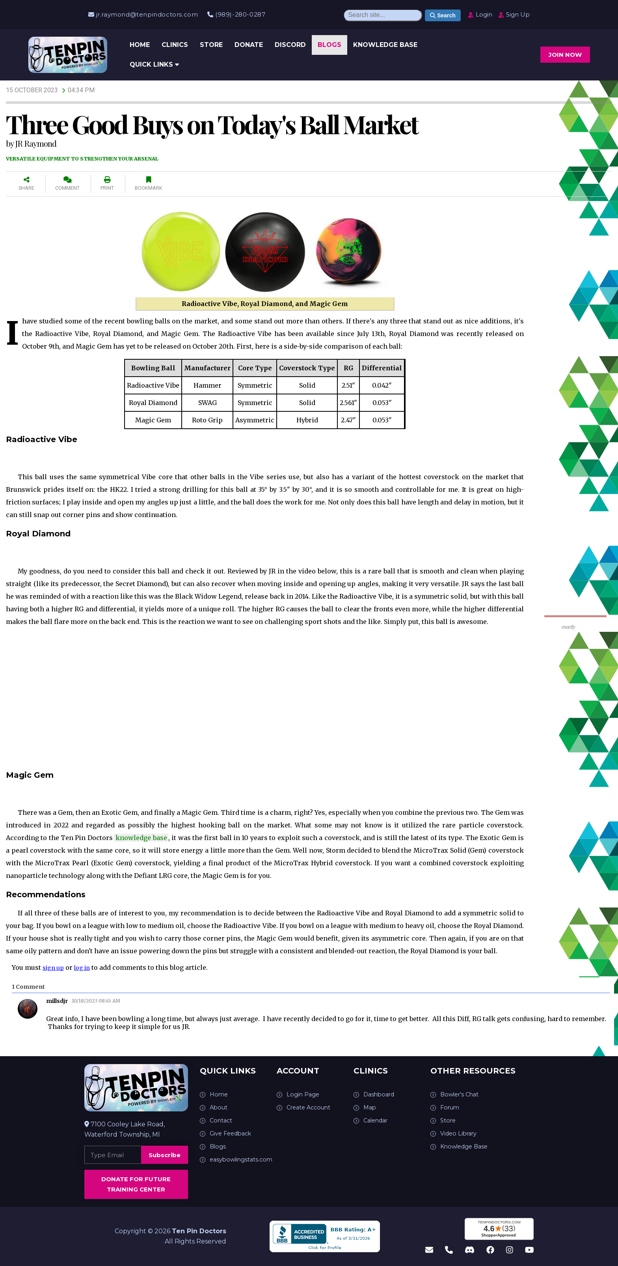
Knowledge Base (385, 45)
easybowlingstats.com (244, 1159)
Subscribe (165, 1155)
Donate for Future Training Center (136, 1184)
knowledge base (141, 838)
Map (370, 1107)
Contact (222, 1120)
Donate (249, 45)
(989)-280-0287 (236, 14)
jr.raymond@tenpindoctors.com (143, 14)
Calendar (377, 1120)
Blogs (329, 45)
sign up (55, 967)
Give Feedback (233, 1133)
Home (140, 45)
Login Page (304, 1094)
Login (479, 14)
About (220, 1107)
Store (211, 45)
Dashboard (380, 1094)
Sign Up (514, 14)
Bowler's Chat (462, 1094)
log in (86, 967)
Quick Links (154, 64)
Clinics (175, 45)
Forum (451, 1107)
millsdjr (57, 1001)
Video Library (460, 1133)
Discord (290, 45)
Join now (565, 54)
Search (443, 15)
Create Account (312, 1107)
